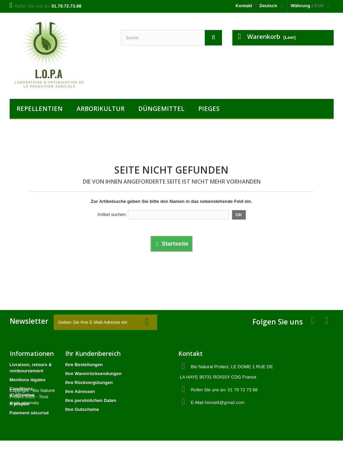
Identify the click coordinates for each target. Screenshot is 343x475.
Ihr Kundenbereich (93, 353)
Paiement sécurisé (29, 412)
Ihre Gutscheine (82, 409)
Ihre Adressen (80, 391)
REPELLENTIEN (40, 108)
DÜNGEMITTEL (161, 108)
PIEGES (209, 108)
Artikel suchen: (112, 214)
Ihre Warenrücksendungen (93, 373)
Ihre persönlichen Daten (90, 400)
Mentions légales (28, 379)
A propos (19, 403)
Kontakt (243, 5)
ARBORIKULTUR (100, 108)
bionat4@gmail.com (224, 402)
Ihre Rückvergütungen (89, 382)
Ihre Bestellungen (84, 364)
